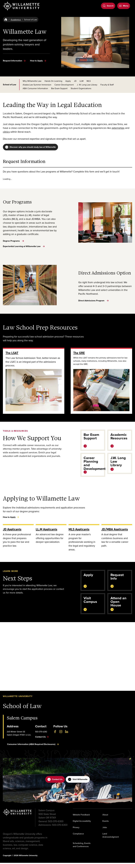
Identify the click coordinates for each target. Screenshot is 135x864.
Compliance (78, 835)
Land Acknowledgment (110, 837)
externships (118, 128)
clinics (6, 131)
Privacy (76, 828)
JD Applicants (12, 530)
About (105, 815)
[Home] (5, 19)
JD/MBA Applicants (114, 530)
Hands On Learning (53, 80)
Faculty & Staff (107, 84)
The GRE (79, 354)
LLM (81, 80)
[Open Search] (108, 6)
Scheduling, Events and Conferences (81, 846)
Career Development (64, 84)
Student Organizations (81, 88)
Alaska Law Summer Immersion (37, 84)
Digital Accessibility (82, 822)
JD (75, 80)
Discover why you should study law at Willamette (30, 147)
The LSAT (12, 354)
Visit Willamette (78, 780)
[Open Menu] (123, 6)
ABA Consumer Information (35, 88)
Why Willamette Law (32, 80)
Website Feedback (81, 815)
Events (105, 822)
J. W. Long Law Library (87, 84)
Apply (68, 80)
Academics (16, 19)
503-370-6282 (41, 733)
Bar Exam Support (59, 88)
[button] (67, 657)
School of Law (9, 84)
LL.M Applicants (46, 530)
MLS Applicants (79, 530)
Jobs (104, 828)
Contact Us (54, 780)
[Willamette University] (21, 6)
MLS (89, 80)
